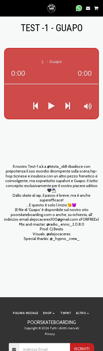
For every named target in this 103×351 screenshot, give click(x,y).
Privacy (50, 334)
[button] (6, 8)
